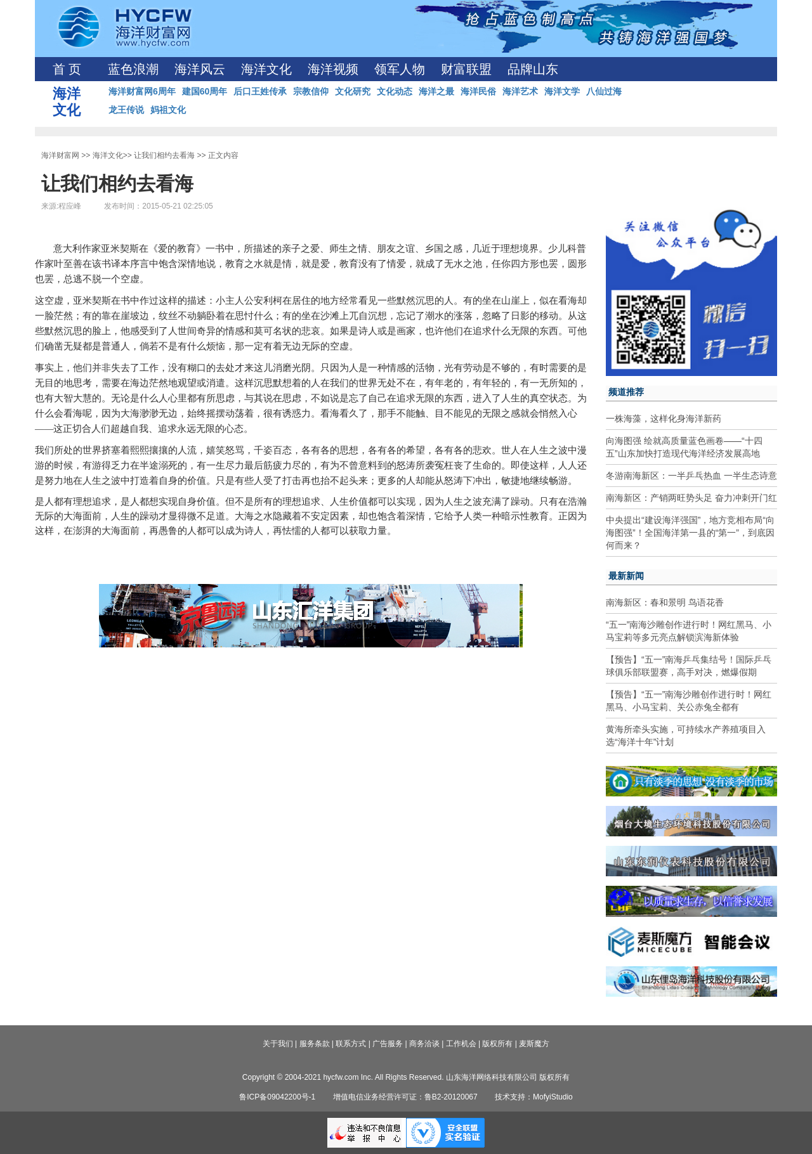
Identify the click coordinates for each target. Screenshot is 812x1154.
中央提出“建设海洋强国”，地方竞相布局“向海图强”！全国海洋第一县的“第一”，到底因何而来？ (690, 532)
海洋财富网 (60, 155)
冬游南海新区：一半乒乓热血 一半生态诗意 (691, 475)
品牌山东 (533, 69)
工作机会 (461, 1043)
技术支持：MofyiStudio (534, 1096)
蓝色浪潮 (133, 69)
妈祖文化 (168, 110)
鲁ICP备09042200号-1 (277, 1096)
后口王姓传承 (260, 91)
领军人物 (399, 69)
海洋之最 (436, 91)
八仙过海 (604, 91)
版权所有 (497, 1043)
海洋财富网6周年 (142, 91)
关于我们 (278, 1043)
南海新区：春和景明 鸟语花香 (665, 602)
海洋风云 (199, 69)
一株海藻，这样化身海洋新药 (663, 418)
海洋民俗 (478, 91)
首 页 (67, 69)
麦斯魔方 (534, 1043)
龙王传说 (126, 110)
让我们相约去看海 (164, 155)
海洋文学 (562, 91)
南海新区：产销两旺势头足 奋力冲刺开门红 (691, 498)
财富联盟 (466, 69)
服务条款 (314, 1043)
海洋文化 (266, 69)
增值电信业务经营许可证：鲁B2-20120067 (405, 1096)
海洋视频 (333, 69)
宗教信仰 (311, 91)
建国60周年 (205, 91)
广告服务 (387, 1043)
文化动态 (394, 91)
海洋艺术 (520, 91)
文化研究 (352, 91)
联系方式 (351, 1043)
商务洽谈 (424, 1043)
